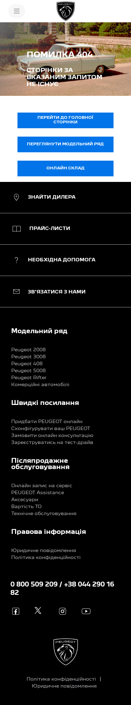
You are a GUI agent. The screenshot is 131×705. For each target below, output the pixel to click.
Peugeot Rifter (28, 378)
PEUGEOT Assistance (37, 493)
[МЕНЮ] (17, 11)
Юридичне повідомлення (43, 551)
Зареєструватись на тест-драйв (52, 442)
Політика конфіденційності (46, 557)
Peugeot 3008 (28, 357)
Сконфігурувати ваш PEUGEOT (50, 429)
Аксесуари (24, 500)
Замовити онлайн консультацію (52, 436)
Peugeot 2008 (28, 350)
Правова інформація (48, 532)
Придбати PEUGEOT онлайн (46, 422)
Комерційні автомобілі (40, 385)
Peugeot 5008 (28, 371)
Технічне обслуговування (44, 514)
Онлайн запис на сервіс (41, 486)
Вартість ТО (26, 507)
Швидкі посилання (45, 403)
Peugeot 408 (27, 364)
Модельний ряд (39, 331)
